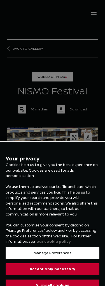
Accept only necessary (52, 271)
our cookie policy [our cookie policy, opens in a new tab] (53, 244)
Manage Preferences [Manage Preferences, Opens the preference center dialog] (52, 255)
